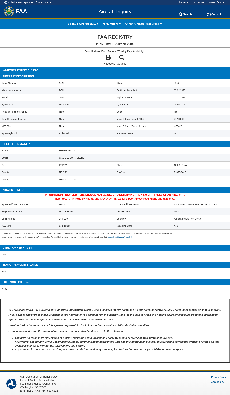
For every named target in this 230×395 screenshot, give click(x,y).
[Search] (181, 14)
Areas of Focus (216, 2)
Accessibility (217, 381)
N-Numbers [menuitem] (110, 23)
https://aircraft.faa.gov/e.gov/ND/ (119, 237)
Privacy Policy (218, 377)
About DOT (183, 2)
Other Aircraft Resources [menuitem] (142, 23)
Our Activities (199, 2)
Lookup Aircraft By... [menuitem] (82, 23)
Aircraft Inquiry (115, 11)
